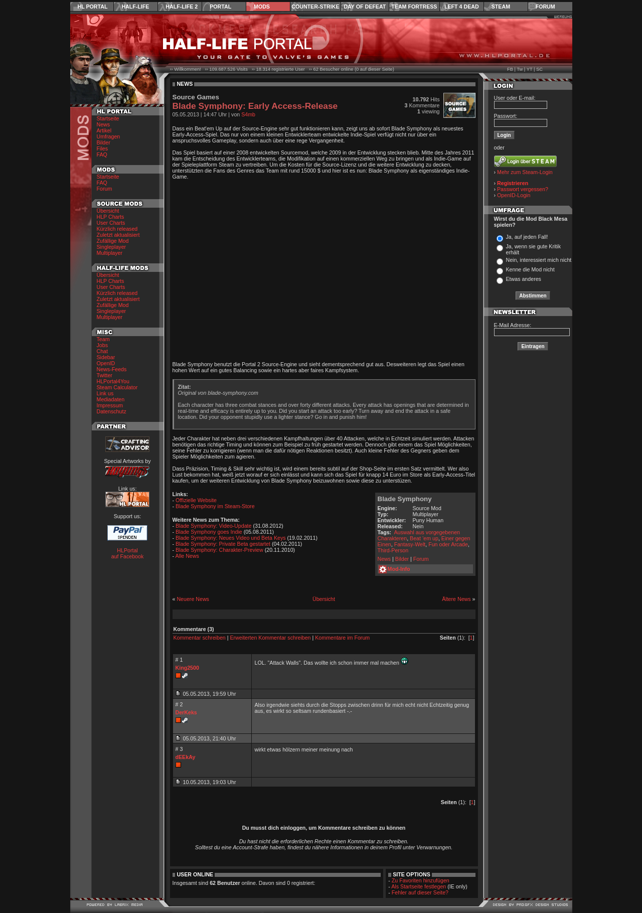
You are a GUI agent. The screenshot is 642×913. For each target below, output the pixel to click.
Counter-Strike (315, 7)
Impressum (110, 405)
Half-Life (135, 7)
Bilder (103, 142)
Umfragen (108, 136)
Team (103, 339)
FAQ (102, 154)
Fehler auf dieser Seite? (420, 892)
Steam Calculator (117, 387)
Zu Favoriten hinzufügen (420, 880)
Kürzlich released (117, 229)
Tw (520, 69)
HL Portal (93, 7)
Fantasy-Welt (410, 544)
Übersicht (108, 211)
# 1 (179, 660)
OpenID (106, 363)
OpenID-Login (513, 195)
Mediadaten (111, 399)
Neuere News (193, 599)
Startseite (108, 118)
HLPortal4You (113, 381)
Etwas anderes (523, 279)
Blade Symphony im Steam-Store (215, 506)
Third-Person (393, 550)
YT (530, 69)
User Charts (111, 223)
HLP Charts (110, 217)
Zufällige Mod (113, 241)
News (103, 124)
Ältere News (456, 599)
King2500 (187, 668)
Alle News (187, 556)
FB (510, 69)
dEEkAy (186, 757)
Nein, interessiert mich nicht (538, 260)
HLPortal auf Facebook (127, 553)
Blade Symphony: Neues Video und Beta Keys (231, 538)
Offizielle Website (196, 500)
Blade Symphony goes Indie (209, 532)
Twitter (104, 375)
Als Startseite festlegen (418, 886)
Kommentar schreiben (200, 638)
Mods (262, 7)
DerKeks (186, 712)
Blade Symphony (405, 499)
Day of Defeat (365, 7)
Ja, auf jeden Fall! (527, 237)
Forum (545, 7)
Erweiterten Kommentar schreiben (270, 638)
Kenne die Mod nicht (530, 269)
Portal (220, 7)
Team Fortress (414, 7)
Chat (102, 351)
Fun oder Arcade (448, 544)
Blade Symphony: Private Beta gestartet (223, 544)
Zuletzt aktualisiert (118, 235)
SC (539, 69)
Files (102, 148)
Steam (501, 7)
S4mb (248, 114)
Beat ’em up (424, 538)
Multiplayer (110, 253)
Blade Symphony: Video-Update (213, 526)
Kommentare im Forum (342, 638)
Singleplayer (111, 247)
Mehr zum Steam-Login (525, 172)
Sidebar (106, 357)
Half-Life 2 (182, 7)
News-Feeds (112, 369)
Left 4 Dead (461, 7)
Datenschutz (111, 411)
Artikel (104, 130)
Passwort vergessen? (522, 189)
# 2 (179, 704)
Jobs (102, 345)
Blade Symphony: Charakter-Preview (219, 550)
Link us (105, 393)
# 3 (179, 749)
